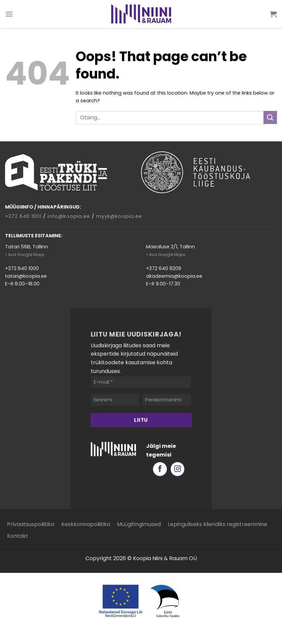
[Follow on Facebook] (160, 469)
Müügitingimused (139, 524)
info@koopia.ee (69, 216)
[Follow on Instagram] (177, 469)
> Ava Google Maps (25, 254)
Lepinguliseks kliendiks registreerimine (217, 524)
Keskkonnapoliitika (85, 524)
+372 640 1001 (23, 216)
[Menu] (9, 14)
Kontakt (17, 536)
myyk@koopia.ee (119, 216)
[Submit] (270, 117)
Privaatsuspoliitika (30, 524)
